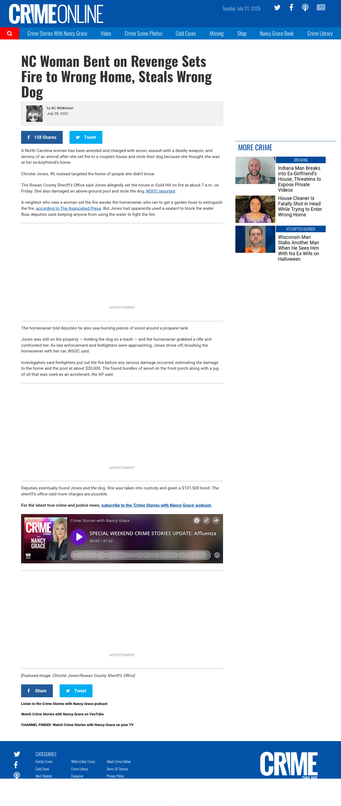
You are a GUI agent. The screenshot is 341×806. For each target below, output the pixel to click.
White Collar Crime (83, 761)
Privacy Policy (115, 776)
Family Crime (44, 761)
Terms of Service (117, 768)
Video (106, 33)
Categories (46, 754)
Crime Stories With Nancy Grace (57, 33)
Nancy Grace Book (277, 33)
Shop (241, 33)
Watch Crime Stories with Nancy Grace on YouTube (62, 714)
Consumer (77, 776)
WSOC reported (160, 191)
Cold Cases (186, 33)
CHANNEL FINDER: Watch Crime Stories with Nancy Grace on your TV (77, 725)
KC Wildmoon (62, 108)
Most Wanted (43, 776)
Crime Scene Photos (143, 33)
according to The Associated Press (68, 208)
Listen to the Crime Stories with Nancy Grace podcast (64, 704)
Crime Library (320, 33)
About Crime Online (119, 761)
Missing (217, 33)
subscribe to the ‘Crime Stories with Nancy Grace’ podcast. (156, 505)
